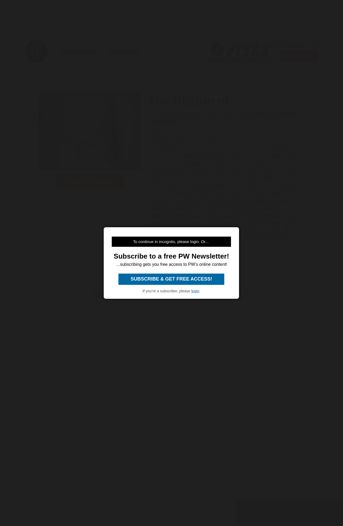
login (195, 291)
